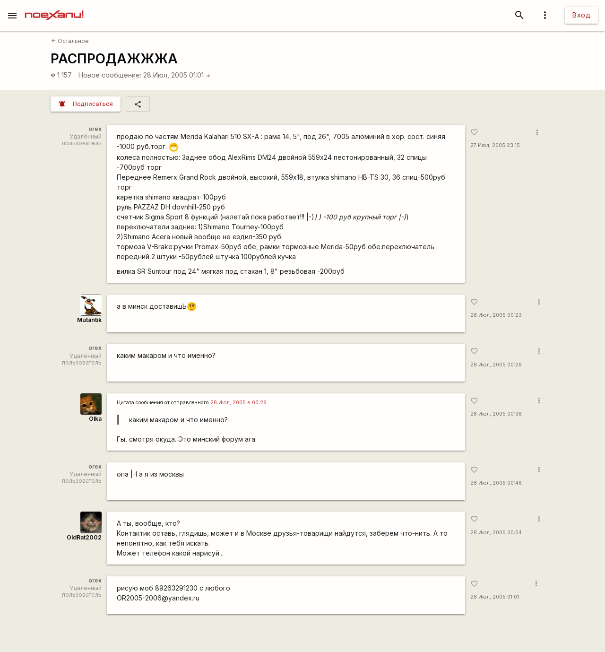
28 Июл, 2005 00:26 (496, 365)
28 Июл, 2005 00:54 (496, 533)
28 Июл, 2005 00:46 (496, 483)
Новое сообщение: (109, 75)
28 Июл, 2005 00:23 (496, 315)
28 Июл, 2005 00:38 (496, 414)
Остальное (70, 40)
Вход (581, 15)
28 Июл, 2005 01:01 (177, 75)
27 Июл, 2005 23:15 (495, 145)
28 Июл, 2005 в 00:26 (238, 403)
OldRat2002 (84, 537)
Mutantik (89, 319)
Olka (95, 418)
